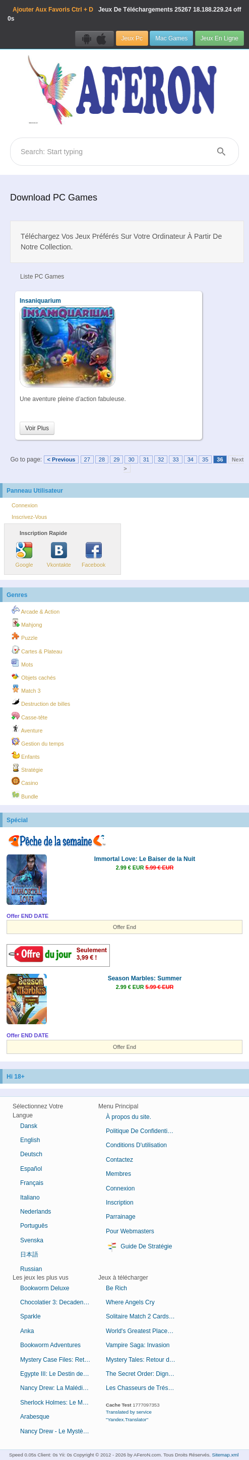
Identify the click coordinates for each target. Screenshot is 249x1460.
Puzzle (24, 636)
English (30, 1140)
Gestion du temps (38, 742)
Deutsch (31, 1154)
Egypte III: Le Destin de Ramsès (59, 1373)
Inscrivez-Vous (29, 517)
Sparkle (30, 1316)
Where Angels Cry (130, 1302)
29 (116, 459)
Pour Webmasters (130, 1231)
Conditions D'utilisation (136, 1145)
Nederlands (35, 1211)
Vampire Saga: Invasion (138, 1345)
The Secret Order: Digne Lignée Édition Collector (145, 1373)
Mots (22, 663)
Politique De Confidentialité (142, 1131)
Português (34, 1225)
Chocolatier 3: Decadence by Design (59, 1302)
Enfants (26, 755)
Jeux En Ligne (219, 38)
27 (87, 459)
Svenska (31, 1240)
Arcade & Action (35, 610)
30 (131, 459)
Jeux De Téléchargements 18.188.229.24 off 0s (124, 14)
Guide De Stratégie (139, 1247)
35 (205, 459)
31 (146, 459)
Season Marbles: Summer (145, 978)
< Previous (61, 459)
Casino (25, 781)
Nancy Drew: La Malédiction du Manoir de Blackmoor (59, 1387)
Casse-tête (29, 715)
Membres (118, 1173)
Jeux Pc (132, 38)
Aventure (27, 729)
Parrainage (121, 1216)
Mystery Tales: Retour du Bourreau (145, 1359)
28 (102, 459)
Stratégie (27, 768)
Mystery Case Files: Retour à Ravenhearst (59, 1359)
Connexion (25, 505)
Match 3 (26, 689)
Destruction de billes (41, 702)
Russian (31, 1269)
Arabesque (34, 1416)
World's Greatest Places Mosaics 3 (145, 1331)
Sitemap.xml (225, 1454)
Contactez (119, 1159)
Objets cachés (33, 676)
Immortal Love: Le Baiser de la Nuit (145, 858)
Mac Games (171, 38)
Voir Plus (37, 428)
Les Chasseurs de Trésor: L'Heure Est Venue (145, 1387)
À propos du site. (128, 1116)
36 (220, 459)
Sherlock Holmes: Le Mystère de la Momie (59, 1402)
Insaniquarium (40, 300)
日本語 (29, 1254)
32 (161, 459)
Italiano (30, 1197)
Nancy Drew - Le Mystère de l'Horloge (59, 1431)
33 (175, 459)
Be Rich (116, 1288)
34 (191, 459)
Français (31, 1182)
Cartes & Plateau (37, 649)
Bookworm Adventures (50, 1345)
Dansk (28, 1126)
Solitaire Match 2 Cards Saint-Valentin (145, 1316)
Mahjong (27, 623)
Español (31, 1168)
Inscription (120, 1202)
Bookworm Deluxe (44, 1288)
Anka (27, 1331)
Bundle (25, 795)
